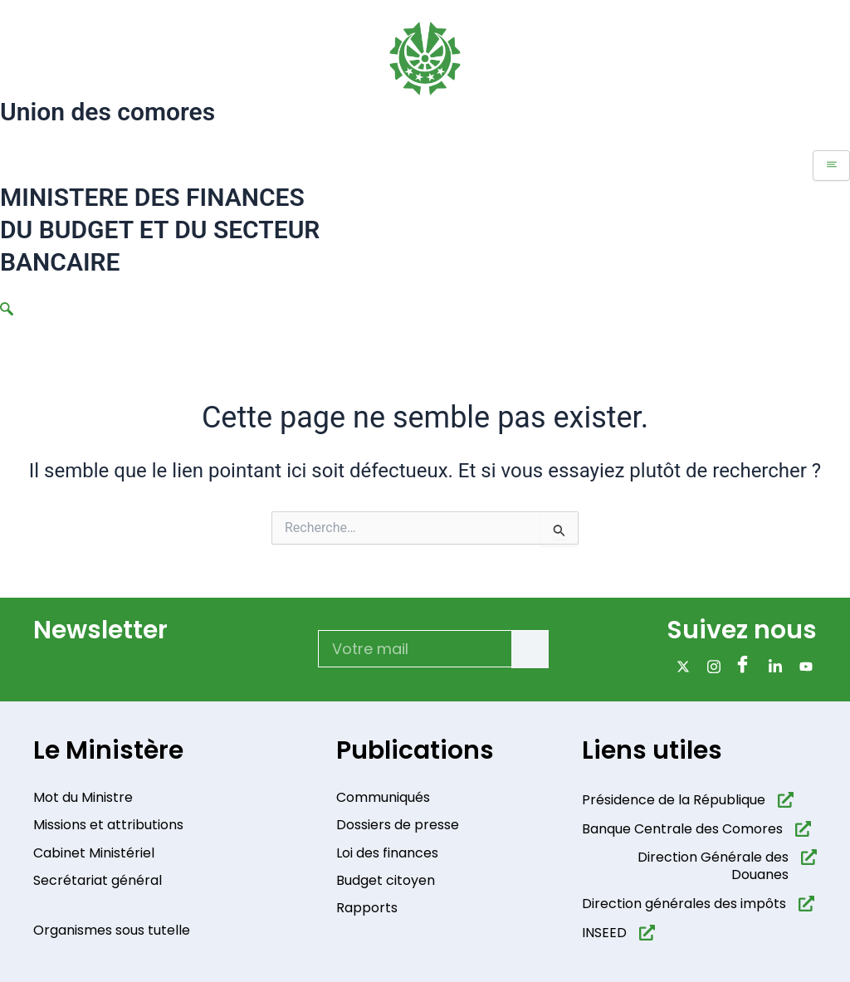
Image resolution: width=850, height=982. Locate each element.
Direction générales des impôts (684, 903)
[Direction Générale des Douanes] (809, 858)
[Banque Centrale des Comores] (803, 829)
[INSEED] (647, 932)
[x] (680, 666)
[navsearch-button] (6, 310)
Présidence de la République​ (673, 799)
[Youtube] (803, 666)
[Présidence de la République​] (786, 800)
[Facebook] (741, 666)
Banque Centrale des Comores (682, 828)
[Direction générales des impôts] (806, 903)
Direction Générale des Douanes (713, 866)
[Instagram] (711, 666)
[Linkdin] (772, 666)
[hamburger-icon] (831, 165)
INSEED (604, 932)
